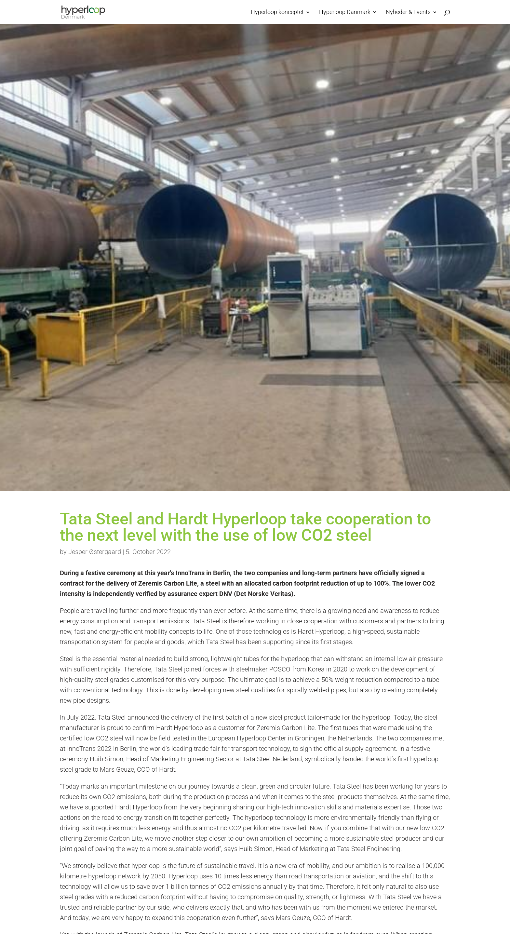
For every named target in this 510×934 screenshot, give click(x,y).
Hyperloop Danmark (344, 12)
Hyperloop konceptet (277, 12)
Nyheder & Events (408, 12)
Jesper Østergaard (94, 552)
